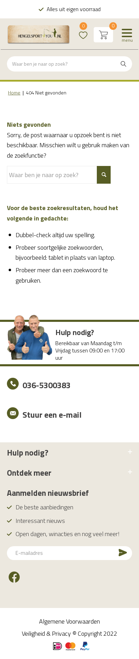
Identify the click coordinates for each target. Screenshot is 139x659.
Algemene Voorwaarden (69, 621)
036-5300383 (46, 385)
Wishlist (83, 30)
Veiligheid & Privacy (46, 633)
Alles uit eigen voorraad (74, 9)
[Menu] (127, 35)
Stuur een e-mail (52, 414)
